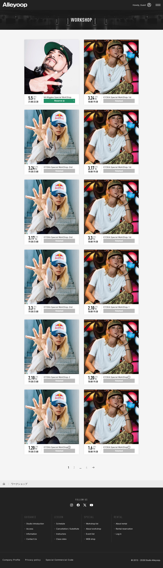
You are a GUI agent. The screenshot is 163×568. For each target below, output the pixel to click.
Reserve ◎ (59, 100)
